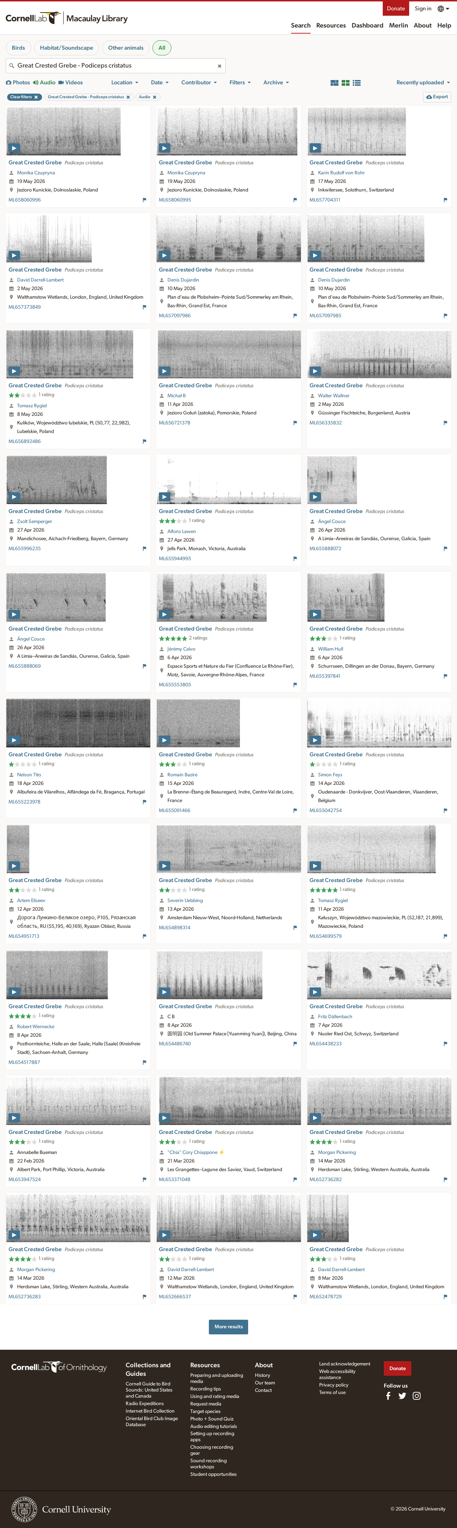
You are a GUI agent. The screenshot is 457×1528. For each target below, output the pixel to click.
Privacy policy (333, 1385)
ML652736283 (25, 1296)
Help (444, 26)
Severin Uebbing (185, 900)
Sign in (423, 8)
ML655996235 (25, 548)
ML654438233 (326, 1043)
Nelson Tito (29, 774)
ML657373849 (25, 307)
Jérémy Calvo (181, 649)
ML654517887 (24, 1062)
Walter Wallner (334, 395)
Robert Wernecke (35, 1026)
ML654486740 (175, 1043)
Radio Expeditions (145, 1403)
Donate (396, 8)
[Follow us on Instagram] (416, 1396)
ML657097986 (175, 315)
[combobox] (115, 66)
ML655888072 (325, 548)
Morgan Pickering (337, 1152)
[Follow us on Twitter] (402, 1396)
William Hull (330, 649)
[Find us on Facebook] (388, 1396)
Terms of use (332, 1392)
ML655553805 (175, 684)
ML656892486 (25, 441)
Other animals (126, 48)
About (423, 26)
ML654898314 (174, 927)
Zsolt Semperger (34, 521)
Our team (265, 1382)
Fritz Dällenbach (335, 1016)
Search (301, 26)
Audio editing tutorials (213, 1426)
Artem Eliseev (31, 900)
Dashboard (367, 26)
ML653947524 (25, 1179)
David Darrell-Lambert (40, 280)
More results (229, 1326)
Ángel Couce (332, 521)
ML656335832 (326, 422)
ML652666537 (175, 1296)
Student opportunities (213, 1474)
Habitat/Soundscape (66, 48)
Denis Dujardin (183, 280)
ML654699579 (326, 936)
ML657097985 (325, 315)
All (162, 48)
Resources (331, 26)
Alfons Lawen (181, 531)
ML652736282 (326, 1179)
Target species (205, 1411)
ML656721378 (174, 422)
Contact (263, 1390)
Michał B (176, 395)
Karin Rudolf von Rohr (341, 172)
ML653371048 (174, 1179)
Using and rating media (214, 1396)
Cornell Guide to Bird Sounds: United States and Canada (149, 1390)
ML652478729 (326, 1296)
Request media (205, 1404)
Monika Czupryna (36, 172)
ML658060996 (25, 200)
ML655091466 (174, 810)
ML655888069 (25, 666)
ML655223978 (24, 802)
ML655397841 (325, 676)
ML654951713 (24, 936)
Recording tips (205, 1389)
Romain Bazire (182, 774)
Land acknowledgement (344, 1364)
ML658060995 (175, 200)
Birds (18, 48)
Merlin (398, 26)
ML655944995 (175, 558)
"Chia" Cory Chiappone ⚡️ (196, 1152)
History (262, 1375)
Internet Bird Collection (150, 1411)
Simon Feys (330, 774)
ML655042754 (326, 810)
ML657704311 (325, 200)
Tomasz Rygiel (32, 405)
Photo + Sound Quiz (211, 1419)
